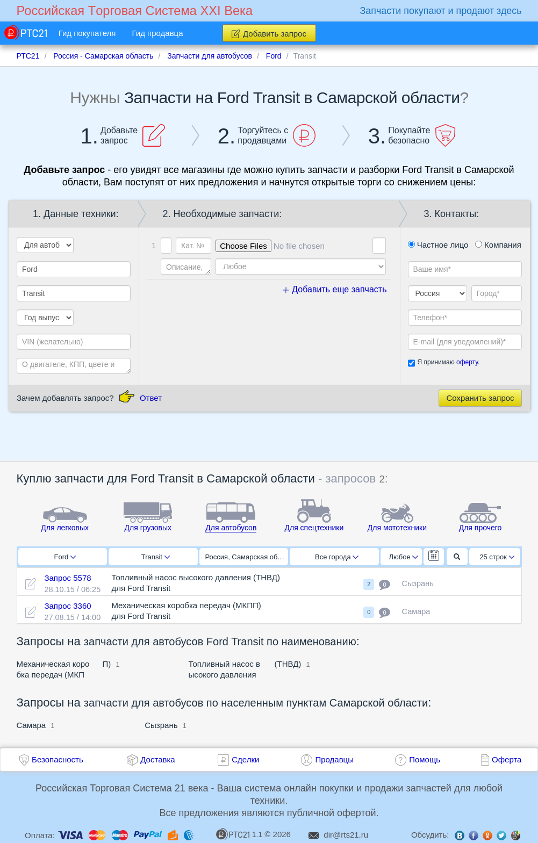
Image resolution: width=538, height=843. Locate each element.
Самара (31, 725)
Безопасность (57, 759)
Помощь (424, 759)
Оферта (506, 759)
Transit (155, 557)
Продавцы (334, 759)
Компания (498, 244)
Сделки (245, 759)
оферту (467, 362)
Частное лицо (438, 244)
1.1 (239, 834)
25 (496, 557)
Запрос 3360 (67, 605)
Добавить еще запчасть (335, 289)
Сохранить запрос (480, 397)
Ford (65, 557)
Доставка (157, 759)
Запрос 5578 (67, 577)
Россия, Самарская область (247, 557)
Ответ (151, 397)
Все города (336, 557)
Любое (403, 557)
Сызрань (161, 725)
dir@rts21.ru (346, 834)
